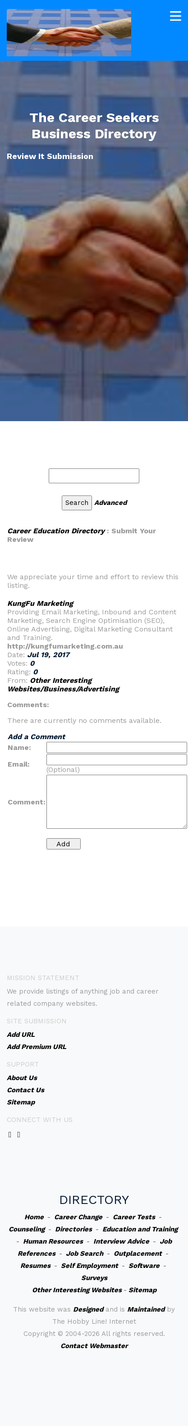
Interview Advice (121, 1241)
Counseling (27, 1229)
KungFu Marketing (40, 603)
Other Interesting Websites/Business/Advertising (63, 684)
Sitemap (142, 1290)
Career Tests (134, 1217)
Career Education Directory (56, 531)
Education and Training (140, 1229)
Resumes (35, 1266)
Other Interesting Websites (77, 1290)
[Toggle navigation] (175, 16)
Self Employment (89, 1266)
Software (144, 1266)
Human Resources (53, 1241)
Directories (73, 1229)
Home (34, 1217)
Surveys (94, 1278)
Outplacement (138, 1253)
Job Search (84, 1253)
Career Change (78, 1217)
